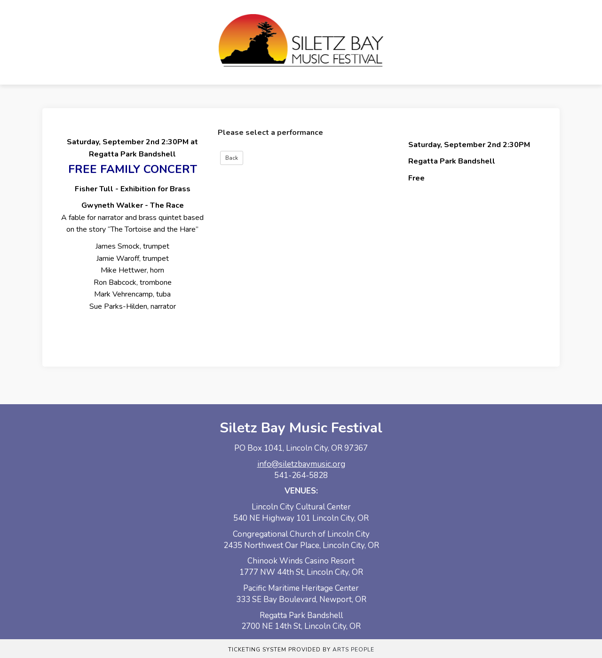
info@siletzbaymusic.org (301, 464)
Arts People (353, 649)
